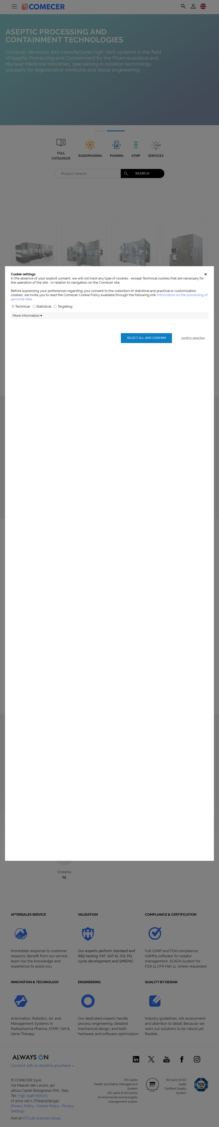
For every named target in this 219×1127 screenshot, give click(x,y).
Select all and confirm (145, 353)
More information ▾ (27, 331)
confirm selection (193, 353)
